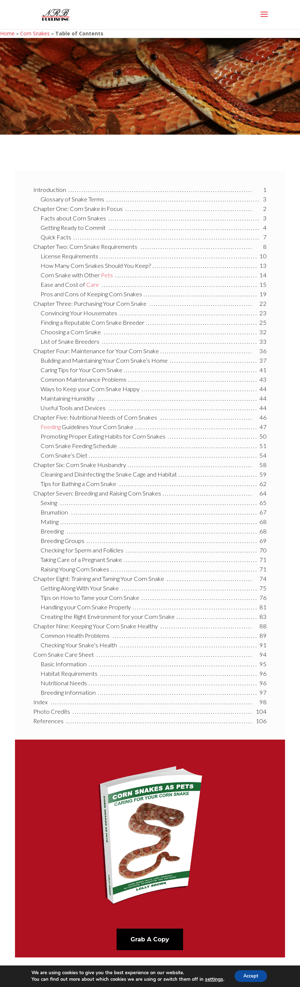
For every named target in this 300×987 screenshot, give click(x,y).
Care (92, 284)
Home (7, 33)
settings (211, 979)
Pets (107, 274)
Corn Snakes (35, 33)
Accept (251, 975)
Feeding (51, 426)
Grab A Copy (149, 939)
